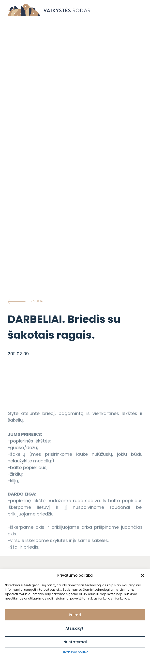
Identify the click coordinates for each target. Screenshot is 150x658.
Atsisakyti (75, 628)
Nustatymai (75, 641)
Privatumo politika (75, 652)
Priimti (75, 614)
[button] (142, 575)
